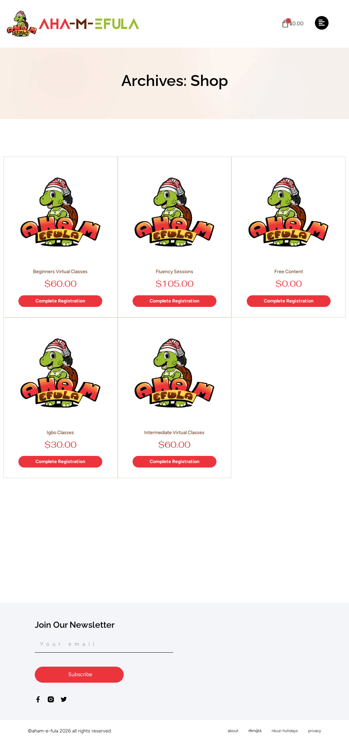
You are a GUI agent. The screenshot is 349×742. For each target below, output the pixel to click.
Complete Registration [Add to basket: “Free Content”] (289, 301)
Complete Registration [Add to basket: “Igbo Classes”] (60, 461)
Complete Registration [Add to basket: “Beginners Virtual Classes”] (60, 301)
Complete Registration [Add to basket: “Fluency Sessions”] (174, 301)
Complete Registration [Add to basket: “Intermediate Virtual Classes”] (174, 461)
